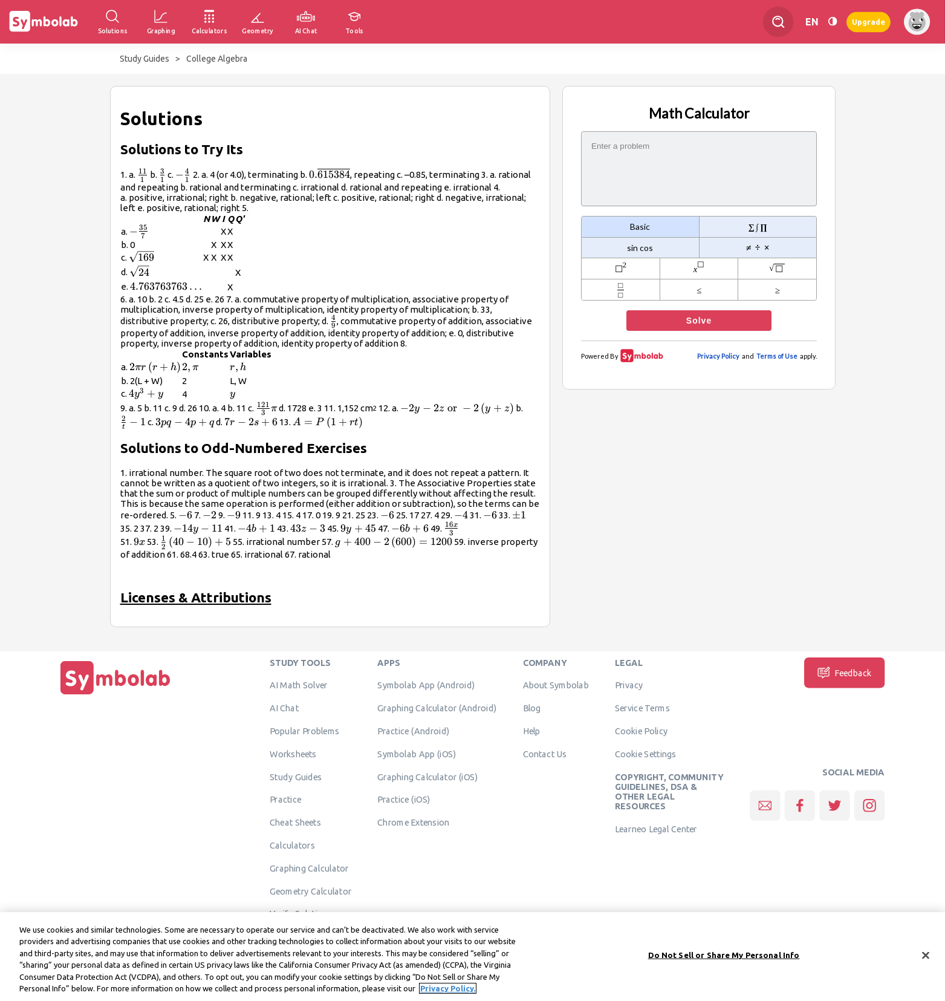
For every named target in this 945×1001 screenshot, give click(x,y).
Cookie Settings (646, 753)
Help (532, 730)
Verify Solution (299, 914)
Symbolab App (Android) (426, 685)
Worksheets (293, 753)
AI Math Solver (298, 685)
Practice (285, 799)
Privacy (629, 685)
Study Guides (144, 59)
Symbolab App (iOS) (416, 753)
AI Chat (284, 707)
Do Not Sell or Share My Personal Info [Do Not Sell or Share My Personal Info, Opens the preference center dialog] (724, 959)
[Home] (115, 694)
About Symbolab (556, 685)
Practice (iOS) (403, 799)
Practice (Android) (413, 730)
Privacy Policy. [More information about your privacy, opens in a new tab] (447, 993)
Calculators (292, 845)
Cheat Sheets (295, 822)
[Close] (925, 960)
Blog (532, 707)
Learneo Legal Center (656, 828)
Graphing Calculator (309, 868)
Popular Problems (304, 730)
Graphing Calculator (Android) (436, 707)
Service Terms (642, 707)
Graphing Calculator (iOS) (427, 776)
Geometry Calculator (310, 891)
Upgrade (868, 21)
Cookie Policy (641, 730)
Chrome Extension (413, 822)
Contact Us (545, 753)
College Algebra (216, 59)
